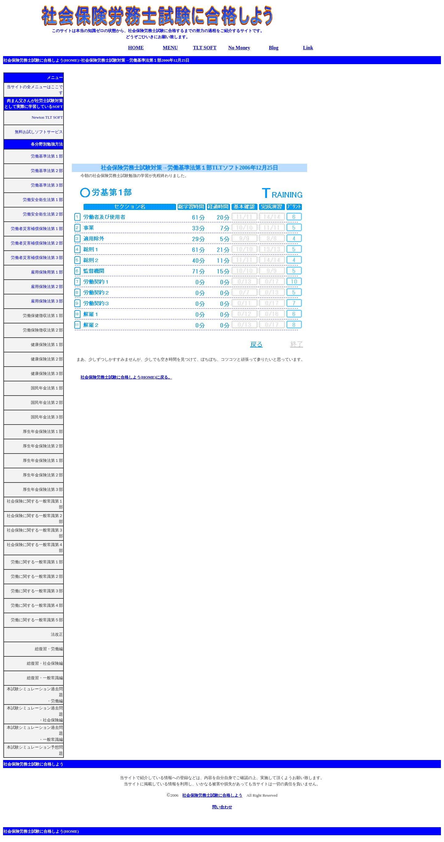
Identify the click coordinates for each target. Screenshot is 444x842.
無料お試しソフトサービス (39, 131)
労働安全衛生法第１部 (43, 199)
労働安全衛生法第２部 (43, 214)
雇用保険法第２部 (47, 286)
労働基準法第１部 (47, 156)
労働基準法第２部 (47, 170)
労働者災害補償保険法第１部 (37, 228)
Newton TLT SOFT (47, 117)
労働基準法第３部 (47, 185)
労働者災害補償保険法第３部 (37, 257)
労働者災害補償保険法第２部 (37, 243)
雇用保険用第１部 (47, 272)
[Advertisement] (119, 113)
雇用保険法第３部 (47, 301)
